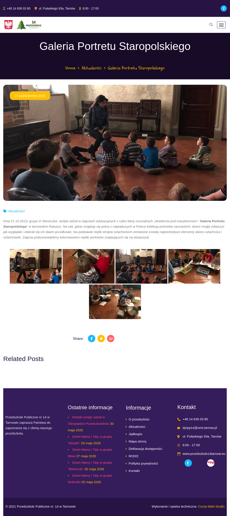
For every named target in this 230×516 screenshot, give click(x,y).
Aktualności (92, 68)
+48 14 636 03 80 (18, 8)
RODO (133, 456)
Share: (78, 339)
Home (70, 68)
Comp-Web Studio (211, 506)
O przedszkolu (139, 419)
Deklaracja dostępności (145, 449)
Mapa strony (138, 441)
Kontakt (134, 471)
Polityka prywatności (143, 463)
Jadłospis (135, 434)
